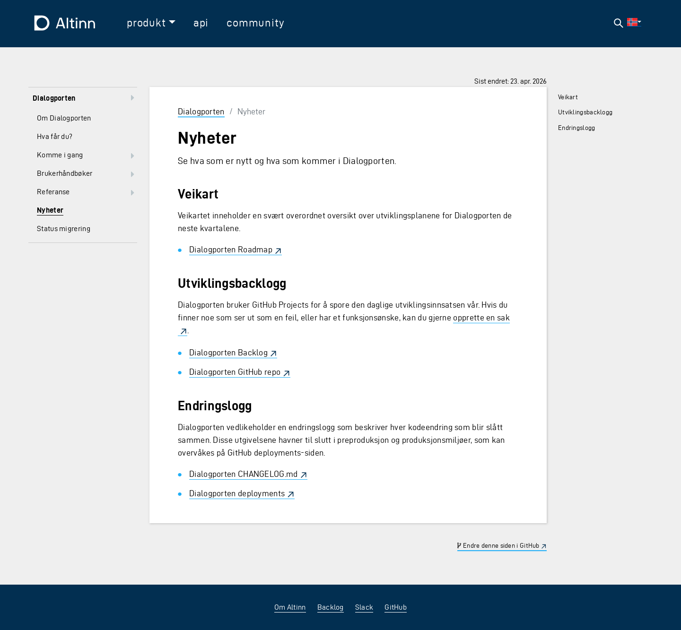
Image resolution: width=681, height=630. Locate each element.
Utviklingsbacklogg (585, 112)
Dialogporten (201, 111)
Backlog (330, 607)
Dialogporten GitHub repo (234, 371)
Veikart (568, 97)
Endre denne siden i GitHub (498, 545)
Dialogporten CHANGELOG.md (243, 473)
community (255, 23)
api (201, 23)
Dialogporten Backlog (228, 352)
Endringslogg (576, 127)
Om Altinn (290, 607)
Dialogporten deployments (237, 493)
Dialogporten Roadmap (230, 249)
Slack (364, 607)
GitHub (395, 607)
